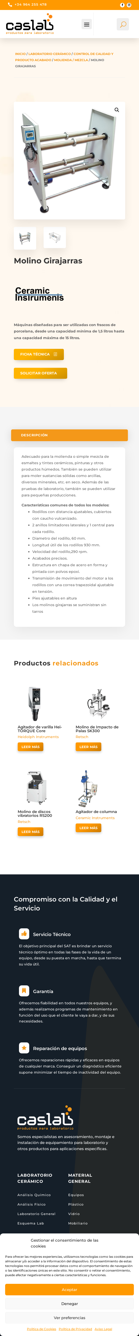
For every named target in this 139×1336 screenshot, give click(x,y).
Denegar (69, 1303)
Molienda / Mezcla (71, 60)
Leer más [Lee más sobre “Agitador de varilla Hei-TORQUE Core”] (30, 747)
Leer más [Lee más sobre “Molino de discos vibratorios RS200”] (30, 832)
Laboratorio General (36, 1214)
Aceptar (69, 1289)
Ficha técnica (35, 354)
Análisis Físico (31, 1204)
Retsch (82, 736)
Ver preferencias (69, 1317)
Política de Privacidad (75, 1329)
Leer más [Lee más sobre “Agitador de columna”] (88, 828)
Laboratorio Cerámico (49, 54)
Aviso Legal (103, 1329)
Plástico (76, 1204)
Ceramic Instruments (95, 818)
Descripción (34, 435)
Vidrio (74, 1214)
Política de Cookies (41, 1329)
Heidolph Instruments (38, 736)
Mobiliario (78, 1223)
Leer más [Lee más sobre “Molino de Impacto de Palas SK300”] (88, 747)
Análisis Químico (34, 1195)
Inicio (20, 54)
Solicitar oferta (38, 373)
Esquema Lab (30, 1223)
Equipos (76, 1195)
